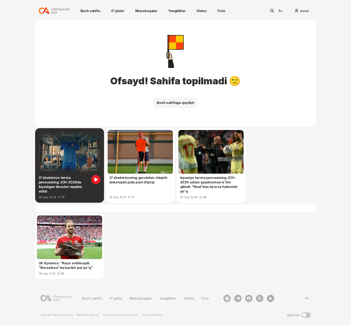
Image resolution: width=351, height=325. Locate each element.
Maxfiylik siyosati (88, 315)
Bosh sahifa (90, 11)
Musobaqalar (146, 11)
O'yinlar (117, 11)
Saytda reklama (152, 315)
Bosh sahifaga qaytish (175, 102)
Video (201, 11)
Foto (221, 11)
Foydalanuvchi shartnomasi (120, 315)
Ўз (280, 11)
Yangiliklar (177, 11)
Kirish (302, 11)
